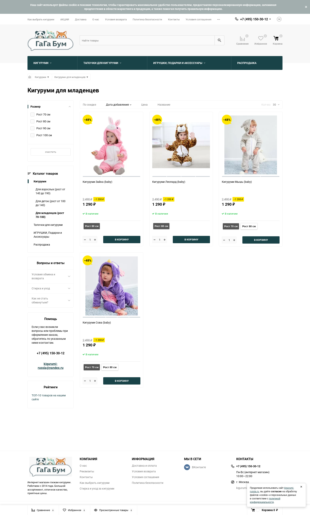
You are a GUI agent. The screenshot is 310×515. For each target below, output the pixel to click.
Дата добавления (118, 104)
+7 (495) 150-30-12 (50, 353)
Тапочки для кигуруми (48, 225)
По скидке (89, 104)
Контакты (174, 19)
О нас (95, 19)
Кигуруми (40, 181)
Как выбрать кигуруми (40, 19)
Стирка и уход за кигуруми (97, 488)
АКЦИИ (64, 19)
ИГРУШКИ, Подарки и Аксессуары (48, 234)
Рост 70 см (231, 226)
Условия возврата (116, 19)
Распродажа (42, 244)
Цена (144, 104)
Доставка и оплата (144, 465)
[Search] (147, 40)
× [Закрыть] (301, 487)
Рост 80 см (91, 226)
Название (164, 104)
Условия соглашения (198, 19)
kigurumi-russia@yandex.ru (50, 366)
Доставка (80, 19)
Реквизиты (87, 471)
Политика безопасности (147, 19)
